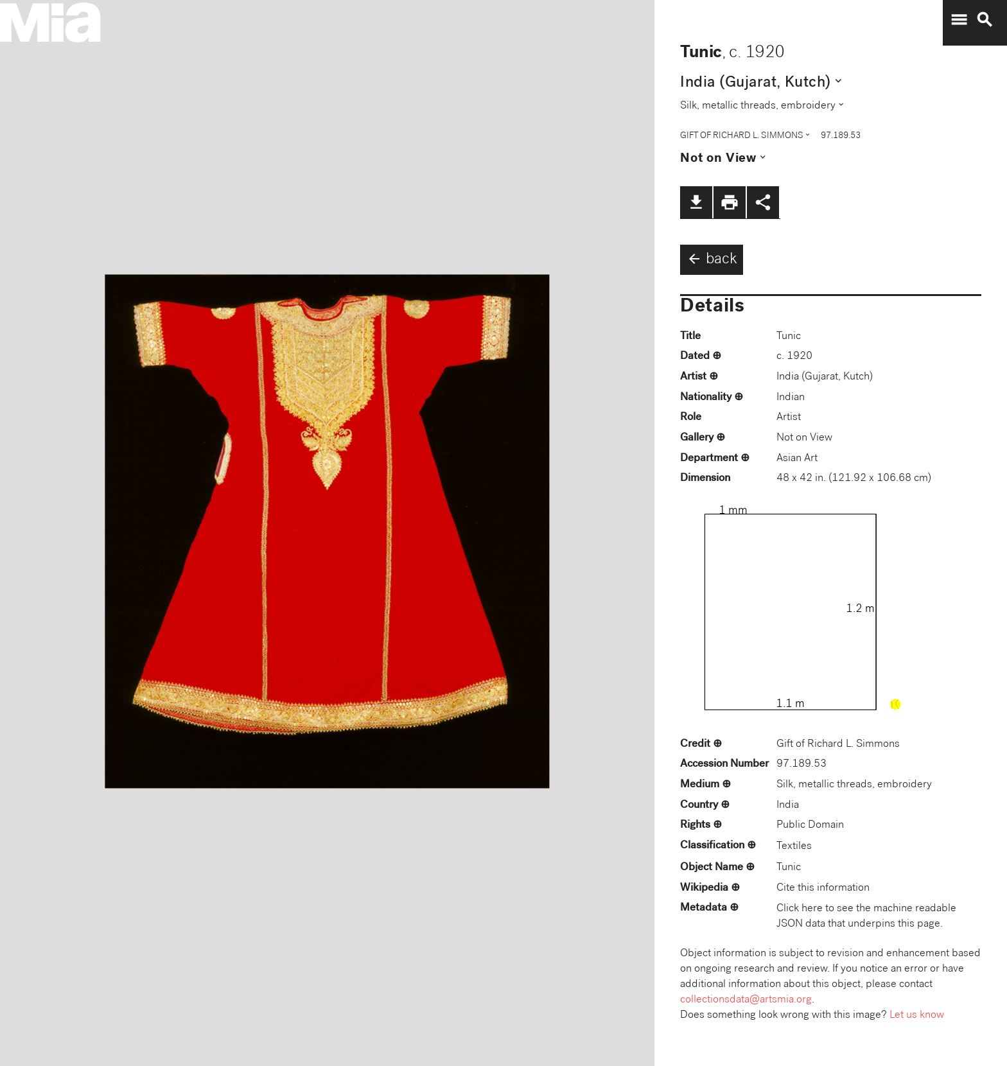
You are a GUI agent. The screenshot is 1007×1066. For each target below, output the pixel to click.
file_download (696, 202)
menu (958, 20)
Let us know (916, 1015)
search (984, 20)
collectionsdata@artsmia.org (746, 1000)
